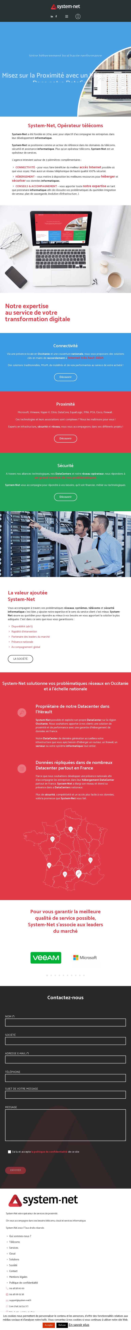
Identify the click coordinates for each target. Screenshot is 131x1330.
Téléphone (12, 1072)
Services (13, 1248)
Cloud (12, 1254)
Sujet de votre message (21, 1089)
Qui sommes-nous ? (20, 1236)
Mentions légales (18, 1277)
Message (11, 1107)
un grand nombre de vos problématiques (65, 478)
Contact (13, 1271)
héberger (108, 176)
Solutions (14, 1259)
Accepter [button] (49, 1325)
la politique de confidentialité (49, 1152)
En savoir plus (79, 1325)
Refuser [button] (62, 1325)
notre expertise (94, 186)
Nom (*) (9, 1016)
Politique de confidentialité (23, 1283)
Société (10, 1035)
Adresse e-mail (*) (17, 1053)
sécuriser (19, 181)
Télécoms (14, 1242)
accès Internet (90, 167)
